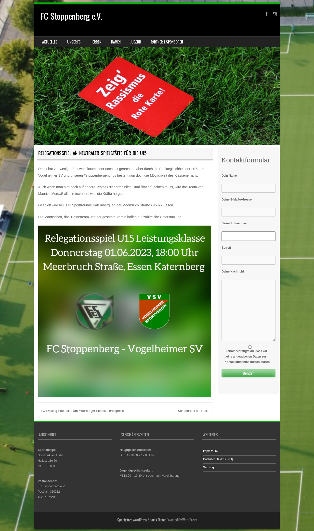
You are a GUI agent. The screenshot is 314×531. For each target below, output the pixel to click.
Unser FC (74, 42)
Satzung (208, 467)
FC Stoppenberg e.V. (71, 16)
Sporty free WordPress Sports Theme (141, 520)
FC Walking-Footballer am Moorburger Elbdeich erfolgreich (80, 411)
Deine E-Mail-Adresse (237, 199)
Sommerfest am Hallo (195, 411)
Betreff (226, 247)
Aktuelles (49, 42)
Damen (116, 42)
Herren (96, 42)
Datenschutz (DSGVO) (218, 459)
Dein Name (229, 175)
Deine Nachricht (233, 271)
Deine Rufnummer (234, 223)
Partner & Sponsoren (167, 42)
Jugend (136, 42)
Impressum (210, 451)
